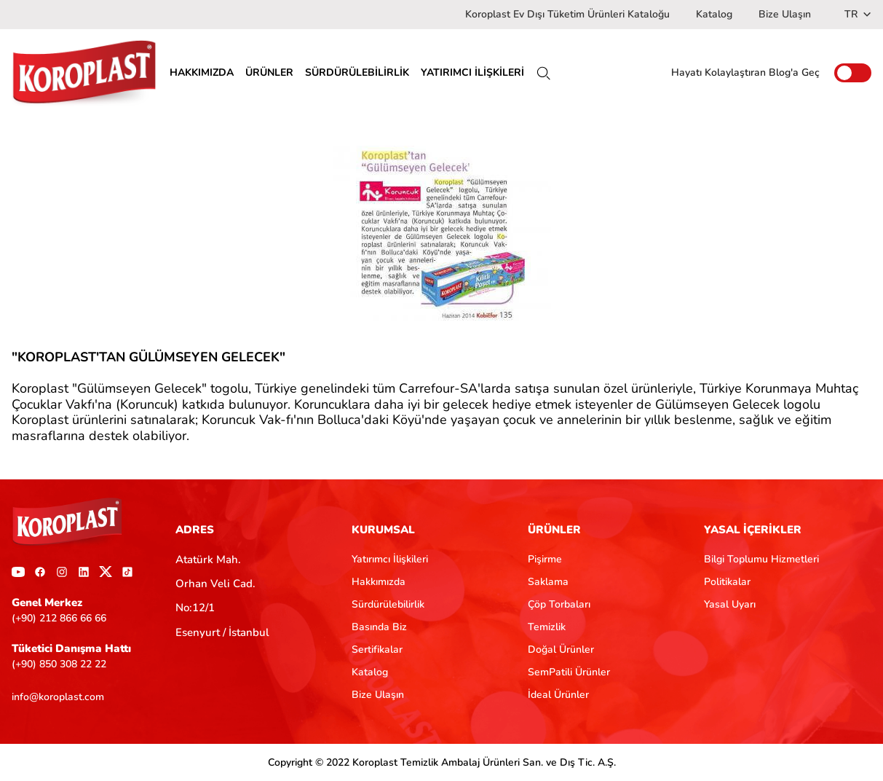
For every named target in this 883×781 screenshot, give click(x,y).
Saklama (548, 582)
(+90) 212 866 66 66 (59, 618)
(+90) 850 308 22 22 (59, 664)
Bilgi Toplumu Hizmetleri (761, 559)
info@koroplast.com (58, 697)
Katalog (714, 14)
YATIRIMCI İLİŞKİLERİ (472, 72)
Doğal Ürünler (561, 649)
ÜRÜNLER (269, 72)
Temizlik (547, 627)
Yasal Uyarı (730, 604)
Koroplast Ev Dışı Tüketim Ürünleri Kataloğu (567, 14)
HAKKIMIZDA (202, 72)
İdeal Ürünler (558, 695)
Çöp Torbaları (559, 604)
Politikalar (727, 582)
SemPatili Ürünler (569, 672)
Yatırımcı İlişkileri (390, 559)
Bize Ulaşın (785, 14)
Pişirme (545, 559)
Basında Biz (379, 627)
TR (857, 14)
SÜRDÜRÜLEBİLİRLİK (357, 72)
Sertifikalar (377, 649)
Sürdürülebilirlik (388, 604)
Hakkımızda (378, 582)
